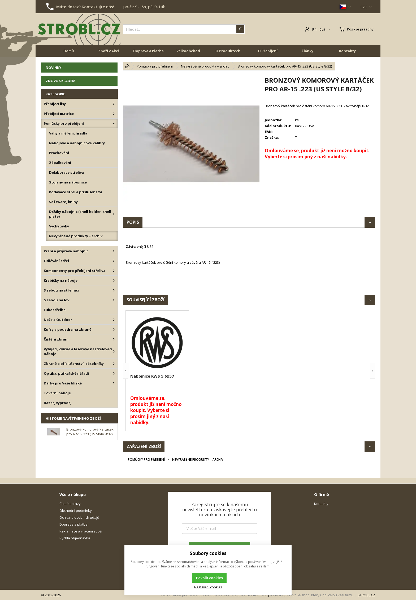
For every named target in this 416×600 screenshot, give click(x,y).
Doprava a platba (73, 524)
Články (307, 50)
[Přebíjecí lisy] (114, 104)
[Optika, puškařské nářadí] (114, 373)
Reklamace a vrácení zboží (80, 531)
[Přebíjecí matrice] (114, 114)
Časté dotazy (70, 503)
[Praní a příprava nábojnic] (114, 251)
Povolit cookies (209, 577)
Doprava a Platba (148, 50)
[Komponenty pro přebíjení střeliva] (114, 271)
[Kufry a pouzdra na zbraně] (114, 329)
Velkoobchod (188, 50)
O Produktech (227, 50)
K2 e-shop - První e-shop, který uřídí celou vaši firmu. (312, 595)
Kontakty (347, 50)
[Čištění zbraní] (114, 339)
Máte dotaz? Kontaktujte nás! (85, 6)
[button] (125, 371)
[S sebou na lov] (114, 300)
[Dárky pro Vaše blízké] (114, 383)
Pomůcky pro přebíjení (146, 459)
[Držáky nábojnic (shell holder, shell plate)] (114, 214)
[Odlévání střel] (114, 261)
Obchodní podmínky (75, 510)
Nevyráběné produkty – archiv (197, 459)
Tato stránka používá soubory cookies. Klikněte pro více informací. (214, 595)
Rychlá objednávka (74, 538)
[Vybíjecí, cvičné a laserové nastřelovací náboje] (114, 351)
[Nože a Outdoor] (114, 320)
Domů (68, 50)
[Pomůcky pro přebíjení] (114, 123)
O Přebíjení (268, 50)
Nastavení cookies (208, 587)
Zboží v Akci (108, 50)
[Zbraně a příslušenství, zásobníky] (114, 364)
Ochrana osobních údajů (79, 517)
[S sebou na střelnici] (114, 290)
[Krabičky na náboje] (114, 280)
